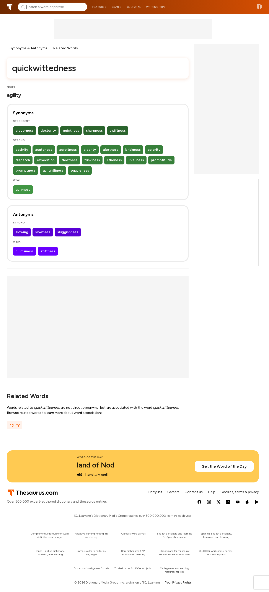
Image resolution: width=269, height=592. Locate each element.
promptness (26, 170)
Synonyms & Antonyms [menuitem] (28, 48)
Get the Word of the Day (224, 466)
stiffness (48, 251)
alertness (110, 150)
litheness (114, 160)
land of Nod (95, 465)
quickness (71, 130)
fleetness (69, 160)
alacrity (90, 150)
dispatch (23, 160)
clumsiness (25, 251)
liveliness (136, 160)
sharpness (94, 130)
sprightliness (53, 170)
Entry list (155, 492)
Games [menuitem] (117, 6)
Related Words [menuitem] (65, 48)
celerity (154, 150)
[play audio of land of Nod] (79, 474)
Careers (173, 492)
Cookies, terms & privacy (239, 492)
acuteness (43, 150)
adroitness (68, 150)
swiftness (118, 130)
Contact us (194, 492)
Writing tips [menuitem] (156, 6)
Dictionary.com (259, 7)
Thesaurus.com (10, 7)
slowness (42, 232)
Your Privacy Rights (178, 582)
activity (22, 150)
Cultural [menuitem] (134, 6)
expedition (46, 160)
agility (15, 425)
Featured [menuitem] (99, 6)
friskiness (92, 160)
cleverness (25, 130)
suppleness (79, 170)
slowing (22, 232)
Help (211, 492)
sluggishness (67, 232)
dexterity (48, 130)
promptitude (161, 160)
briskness (133, 150)
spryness (23, 189)
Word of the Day (90, 457)
